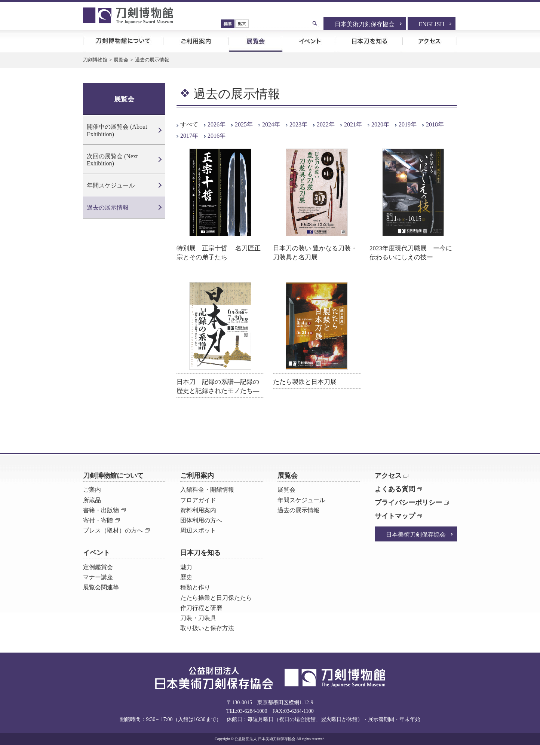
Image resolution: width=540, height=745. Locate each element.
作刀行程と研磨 (201, 608)
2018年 (435, 124)
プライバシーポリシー (408, 502)
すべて (189, 124)
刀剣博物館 (95, 59)
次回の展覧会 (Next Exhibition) (112, 160)
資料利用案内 (198, 510)
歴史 (186, 577)
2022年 (326, 124)
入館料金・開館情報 (207, 489)
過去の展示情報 (108, 207)
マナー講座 (98, 577)
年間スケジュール (111, 185)
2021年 (353, 124)
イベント (310, 41)
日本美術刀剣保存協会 (365, 24)
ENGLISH (431, 24)
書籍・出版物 (101, 510)
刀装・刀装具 (198, 618)
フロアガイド (198, 500)
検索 (315, 23)
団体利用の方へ (201, 520)
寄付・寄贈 (98, 520)
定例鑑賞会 (98, 567)
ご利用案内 (195, 41)
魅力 (186, 567)
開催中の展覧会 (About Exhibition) (117, 130)
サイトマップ (395, 516)
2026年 (216, 124)
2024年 (271, 124)
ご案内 (92, 489)
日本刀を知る (369, 41)
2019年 (408, 124)
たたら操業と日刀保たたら (216, 598)
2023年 (298, 124)
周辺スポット (198, 530)
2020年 (380, 124)
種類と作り (195, 587)
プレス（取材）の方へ (113, 530)
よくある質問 (395, 489)
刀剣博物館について (123, 41)
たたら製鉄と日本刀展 (305, 381)
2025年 (244, 124)
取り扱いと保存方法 (207, 628)
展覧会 (255, 41)
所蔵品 (92, 500)
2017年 (189, 135)
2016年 (216, 135)
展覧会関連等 (101, 587)
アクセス (429, 41)
